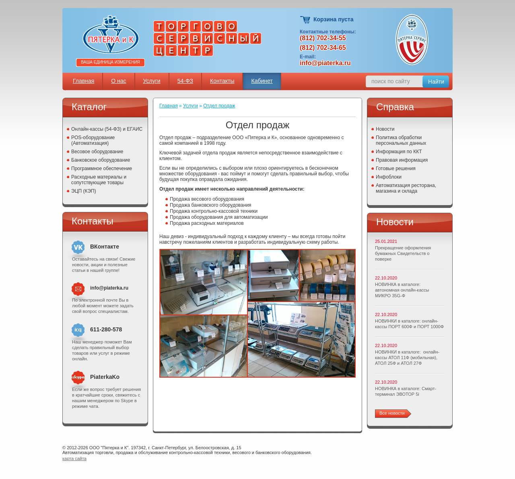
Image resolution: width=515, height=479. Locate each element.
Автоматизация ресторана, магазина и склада (406, 188)
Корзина (305, 20)
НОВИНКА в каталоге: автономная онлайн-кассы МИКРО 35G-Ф (402, 290)
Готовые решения (396, 168)
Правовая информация (402, 160)
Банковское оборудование (100, 160)
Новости (385, 129)
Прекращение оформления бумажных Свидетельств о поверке (403, 253)
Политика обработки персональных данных (401, 140)
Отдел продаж (219, 106)
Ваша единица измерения (110, 62)
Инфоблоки (389, 177)
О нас (118, 81)
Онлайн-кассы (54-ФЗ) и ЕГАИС (106, 129)
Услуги (152, 81)
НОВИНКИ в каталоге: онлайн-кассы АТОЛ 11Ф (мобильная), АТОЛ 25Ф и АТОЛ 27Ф (407, 357)
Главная (83, 81)
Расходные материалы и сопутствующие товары (98, 179)
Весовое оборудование (97, 151)
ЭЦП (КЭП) (83, 191)
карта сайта (74, 458)
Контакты (222, 81)
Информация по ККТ (399, 151)
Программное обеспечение (101, 168)
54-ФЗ (185, 81)
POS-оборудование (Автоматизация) (93, 140)
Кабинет (261, 81)
